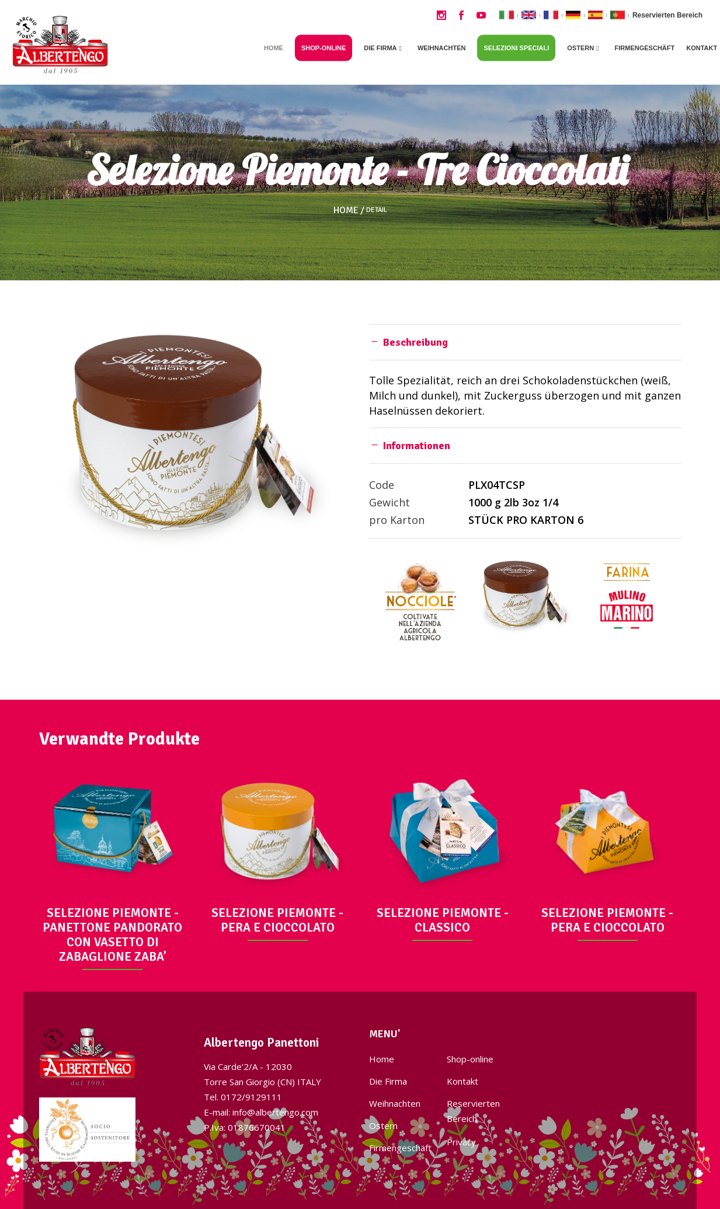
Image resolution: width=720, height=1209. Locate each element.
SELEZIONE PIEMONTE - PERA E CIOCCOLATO (277, 920)
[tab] (525, 342)
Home (346, 210)
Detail (376, 210)
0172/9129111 (251, 1097)
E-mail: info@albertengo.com (261, 1112)
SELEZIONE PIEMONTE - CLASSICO (443, 920)
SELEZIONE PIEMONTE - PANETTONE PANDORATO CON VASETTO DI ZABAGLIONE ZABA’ (112, 934)
